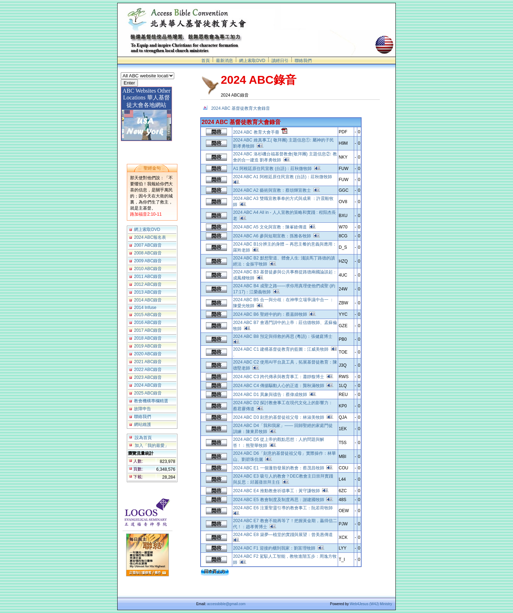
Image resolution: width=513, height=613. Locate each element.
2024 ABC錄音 (148, 385)
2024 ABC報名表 (150, 237)
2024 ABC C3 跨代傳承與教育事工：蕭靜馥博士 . (283, 376)
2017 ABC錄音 (148, 330)
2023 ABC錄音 (148, 377)
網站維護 (142, 424)
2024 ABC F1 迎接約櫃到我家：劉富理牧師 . (279, 548)
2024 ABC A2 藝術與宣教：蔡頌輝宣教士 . (276, 190)
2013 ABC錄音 (148, 292)
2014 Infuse (145, 307)
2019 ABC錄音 (148, 346)
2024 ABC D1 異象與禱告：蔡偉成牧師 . (274, 394)
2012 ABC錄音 (148, 284)
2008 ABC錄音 (148, 253)
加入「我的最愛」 (152, 445)
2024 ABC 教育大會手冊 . (260, 132)
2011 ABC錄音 (148, 276)
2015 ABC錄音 (148, 314)
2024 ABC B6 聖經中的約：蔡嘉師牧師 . (274, 314)
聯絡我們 (303, 60)
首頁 (205, 60)
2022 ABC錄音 (148, 369)
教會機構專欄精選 (151, 400)
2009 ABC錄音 (148, 260)
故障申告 (142, 408)
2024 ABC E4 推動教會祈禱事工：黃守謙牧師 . (281, 490)
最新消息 (224, 60)
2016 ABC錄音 (148, 322)
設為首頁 (143, 437)
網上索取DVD (252, 60)
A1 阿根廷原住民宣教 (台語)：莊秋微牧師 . (277, 168)
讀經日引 (280, 60)
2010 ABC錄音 (148, 268)
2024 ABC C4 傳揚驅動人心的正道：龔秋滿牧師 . (283, 385)
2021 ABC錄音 (148, 361)
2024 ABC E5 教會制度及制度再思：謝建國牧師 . (283, 499)
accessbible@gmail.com (226, 604)
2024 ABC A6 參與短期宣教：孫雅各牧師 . (276, 235)
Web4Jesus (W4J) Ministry (371, 604)
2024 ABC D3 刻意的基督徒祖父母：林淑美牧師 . (283, 417)
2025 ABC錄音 (148, 393)
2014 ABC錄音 (148, 300)
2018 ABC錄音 (148, 338)
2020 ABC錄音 (148, 353)
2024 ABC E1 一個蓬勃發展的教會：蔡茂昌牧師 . (283, 467)
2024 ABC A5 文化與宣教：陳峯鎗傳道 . (274, 227)
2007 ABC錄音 (148, 245)
